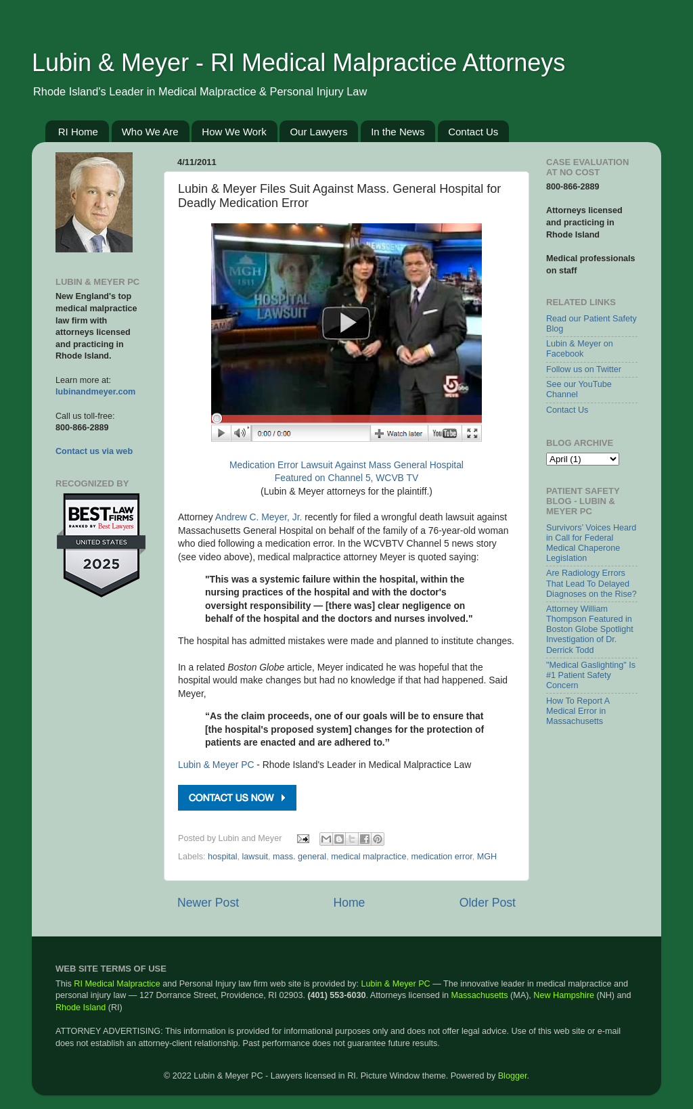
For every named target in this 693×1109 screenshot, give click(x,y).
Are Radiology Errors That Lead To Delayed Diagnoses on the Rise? (591, 583)
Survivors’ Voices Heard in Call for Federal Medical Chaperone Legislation (591, 543)
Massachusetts (479, 995)
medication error (441, 856)
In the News (397, 131)
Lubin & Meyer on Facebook (579, 349)
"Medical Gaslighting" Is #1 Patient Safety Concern (590, 675)
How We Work (234, 131)
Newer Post (208, 902)
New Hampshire (563, 995)
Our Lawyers (318, 131)
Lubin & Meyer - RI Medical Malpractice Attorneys (298, 62)
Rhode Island (80, 1007)
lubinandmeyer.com (95, 392)
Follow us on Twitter (583, 369)
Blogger (512, 1076)
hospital (222, 856)
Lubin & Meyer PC (216, 764)
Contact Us (473, 131)
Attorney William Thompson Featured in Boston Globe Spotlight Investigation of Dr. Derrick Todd (589, 629)
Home (349, 902)
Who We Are (150, 131)
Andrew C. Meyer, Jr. (259, 517)
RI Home (78, 131)
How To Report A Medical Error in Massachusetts (578, 711)
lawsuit (255, 856)
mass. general (299, 856)
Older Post (488, 902)
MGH (487, 856)
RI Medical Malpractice (117, 984)
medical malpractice (368, 856)
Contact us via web (94, 451)
